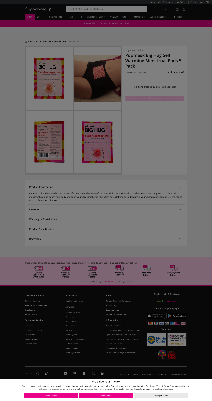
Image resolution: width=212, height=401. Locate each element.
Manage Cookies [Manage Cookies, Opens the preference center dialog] (161, 396)
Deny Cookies (106, 396)
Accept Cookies (51, 396)
